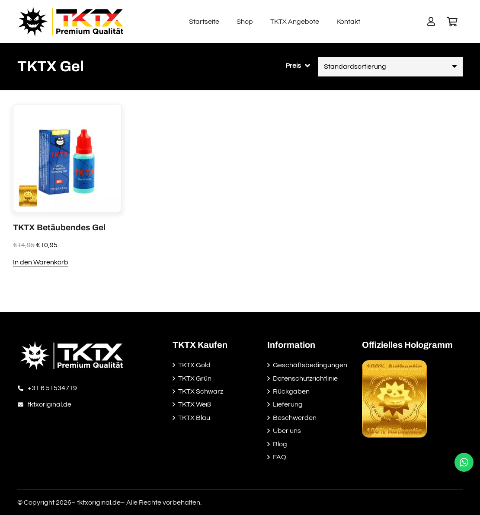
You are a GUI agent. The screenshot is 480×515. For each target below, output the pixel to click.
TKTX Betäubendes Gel (59, 227)
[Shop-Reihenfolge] (390, 66)
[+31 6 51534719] (22, 388)
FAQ (279, 457)
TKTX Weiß (194, 404)
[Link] (70, 21)
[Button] (431, 21)
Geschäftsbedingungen (310, 365)
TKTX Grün (194, 378)
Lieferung (288, 404)
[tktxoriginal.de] (22, 404)
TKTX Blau (194, 417)
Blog (280, 444)
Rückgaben (291, 391)
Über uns (287, 430)
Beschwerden (295, 417)
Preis (293, 65)
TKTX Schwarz (200, 391)
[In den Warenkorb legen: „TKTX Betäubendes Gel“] (40, 262)
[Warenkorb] (452, 21)
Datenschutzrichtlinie (305, 378)
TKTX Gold (194, 365)
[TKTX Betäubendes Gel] (67, 110)
